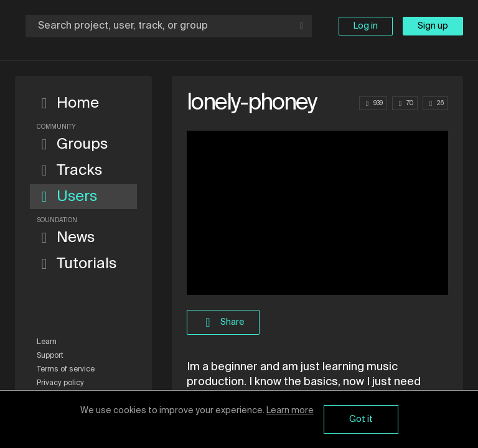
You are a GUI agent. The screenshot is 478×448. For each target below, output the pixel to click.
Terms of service (66, 369)
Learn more (290, 410)
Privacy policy (60, 383)
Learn (47, 342)
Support (50, 356)
